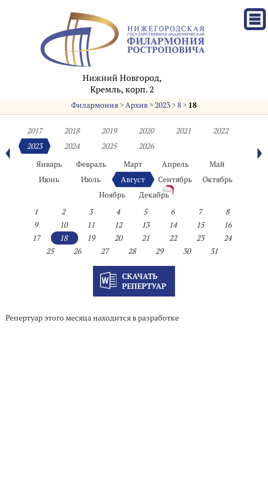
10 (63, 225)
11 (91, 225)
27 (104, 251)
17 (36, 238)
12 (118, 225)
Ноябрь (112, 195)
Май (217, 164)
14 (173, 225)
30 (186, 251)
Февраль (91, 164)
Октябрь (217, 179)
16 (227, 225)
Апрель (175, 164)
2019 (108, 131)
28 (132, 251)
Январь (49, 164)
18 (192, 105)
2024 (71, 146)
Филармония (94, 105)
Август (133, 179)
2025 (108, 146)
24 (227, 238)
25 (50, 251)
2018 (71, 131)
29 (159, 251)
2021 (183, 131)
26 (77, 251)
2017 (34, 131)
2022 (220, 131)
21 (145, 238)
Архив (136, 105)
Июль (91, 179)
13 (145, 225)
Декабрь (154, 195)
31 (214, 251)
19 (91, 238)
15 (200, 225)
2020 (146, 131)
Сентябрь (175, 179)
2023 (162, 105)
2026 (146, 146)
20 (118, 238)
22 (173, 238)
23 (200, 238)
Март (133, 164)
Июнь (49, 179)
